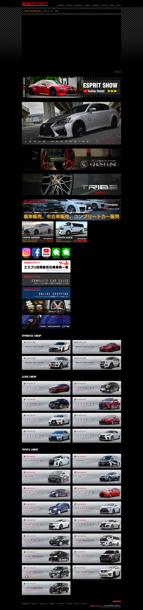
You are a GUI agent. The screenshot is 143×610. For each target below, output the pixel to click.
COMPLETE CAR (43, 603)
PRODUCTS (34, 603)
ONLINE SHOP (60, 603)
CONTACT (83, 603)
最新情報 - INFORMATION (61, 5)
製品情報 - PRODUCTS (70, 5)
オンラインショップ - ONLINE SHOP (95, 5)
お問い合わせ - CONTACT (118, 5)
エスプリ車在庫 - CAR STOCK (104, 5)
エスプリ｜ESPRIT (35, 4)
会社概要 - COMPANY (87, 5)
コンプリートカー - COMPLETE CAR (79, 5)
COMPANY (52, 603)
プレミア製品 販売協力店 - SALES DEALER (112, 5)
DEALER (77, 603)
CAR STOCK (69, 603)
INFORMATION (25, 603)
